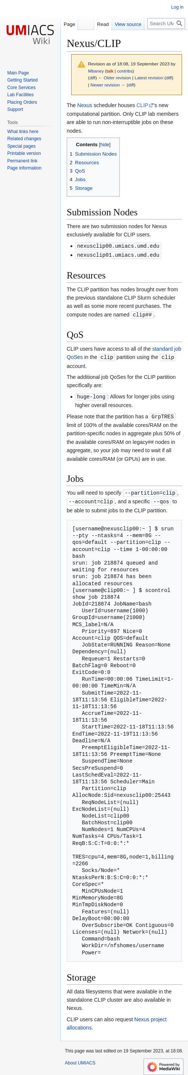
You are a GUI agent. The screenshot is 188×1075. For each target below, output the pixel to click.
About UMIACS (80, 1060)
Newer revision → (107, 84)
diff (92, 77)
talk (110, 70)
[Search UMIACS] (166, 23)
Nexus (84, 105)
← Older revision (114, 77)
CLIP (142, 105)
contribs (125, 70)
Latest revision (149, 77)
